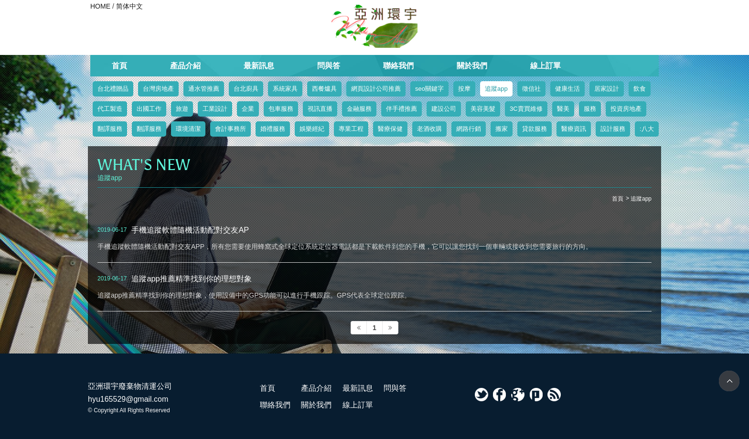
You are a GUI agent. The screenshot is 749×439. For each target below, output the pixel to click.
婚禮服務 (272, 128)
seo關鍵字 (429, 88)
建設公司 (443, 108)
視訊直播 (320, 108)
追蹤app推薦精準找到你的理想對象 (191, 278)
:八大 (647, 128)
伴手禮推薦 (401, 108)
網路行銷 (468, 128)
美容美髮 (483, 108)
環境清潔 (188, 128)
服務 (590, 108)
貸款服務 (534, 128)
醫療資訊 (573, 128)
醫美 (563, 108)
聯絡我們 (398, 66)
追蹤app (496, 88)
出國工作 (149, 108)
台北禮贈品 (112, 88)
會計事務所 (230, 128)
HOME (100, 6)
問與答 (328, 66)
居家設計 (606, 88)
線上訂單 (545, 66)
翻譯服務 (109, 128)
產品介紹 (185, 66)
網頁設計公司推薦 (376, 88)
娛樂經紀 (312, 128)
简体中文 (129, 6)
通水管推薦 (203, 88)
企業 (248, 108)
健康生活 (567, 88)
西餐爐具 (324, 88)
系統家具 (285, 88)
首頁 (119, 66)
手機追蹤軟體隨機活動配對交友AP (190, 229)
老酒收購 (429, 128)
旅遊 (182, 108)
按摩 (464, 88)
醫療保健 (390, 128)
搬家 (501, 128)
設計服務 (612, 128)
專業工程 (351, 128)
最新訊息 (259, 66)
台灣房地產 (158, 88)
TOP (729, 381)
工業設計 (215, 108)
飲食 (639, 88)
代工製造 (109, 108)
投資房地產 (626, 108)
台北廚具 (246, 88)
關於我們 (472, 66)
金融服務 (359, 108)
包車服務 (280, 108)
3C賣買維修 (526, 108)
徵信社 (531, 88)
